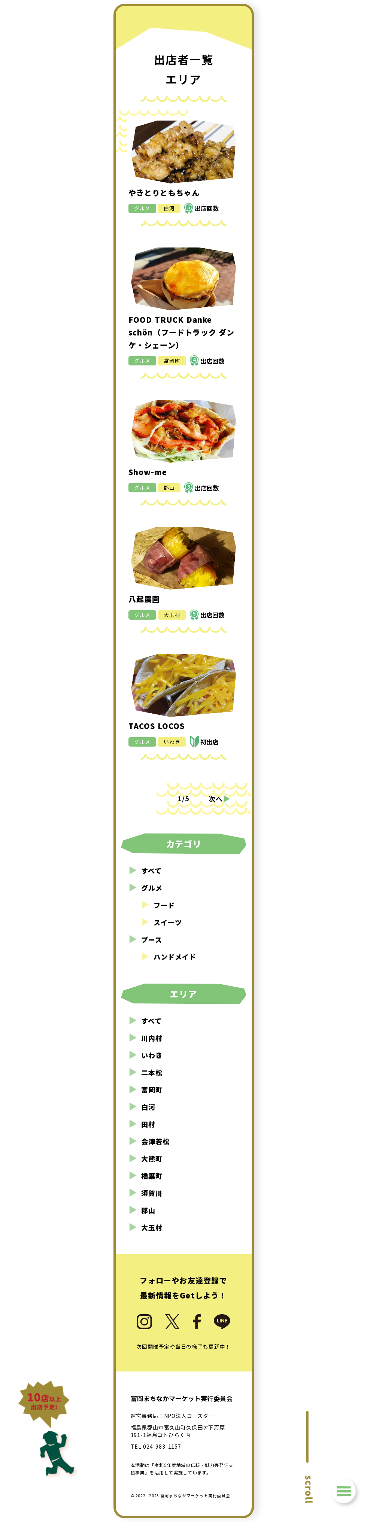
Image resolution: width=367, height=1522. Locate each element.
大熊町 (145, 1158)
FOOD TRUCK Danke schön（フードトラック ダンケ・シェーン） (181, 332)
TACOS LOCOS (156, 725)
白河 (169, 208)
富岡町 (172, 360)
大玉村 (172, 615)
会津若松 (149, 1141)
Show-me (147, 472)
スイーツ (161, 922)
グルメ (142, 208)
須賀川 (145, 1193)
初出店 (209, 741)
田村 (141, 1124)
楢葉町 (145, 1176)
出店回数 (203, 208)
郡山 (169, 487)
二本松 (145, 1072)
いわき (172, 741)
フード (158, 905)
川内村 (145, 1038)
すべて (145, 870)
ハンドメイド (169, 956)
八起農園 (144, 598)
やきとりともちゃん (164, 192)
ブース (145, 939)
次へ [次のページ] (220, 798)
